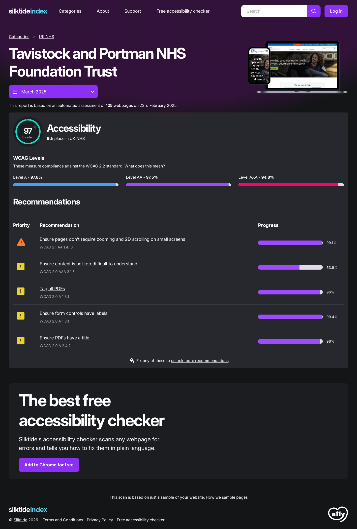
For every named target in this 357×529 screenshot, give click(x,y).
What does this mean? (144, 165)
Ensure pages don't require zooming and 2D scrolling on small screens (112, 239)
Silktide (20, 519)
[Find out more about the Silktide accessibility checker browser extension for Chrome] (178, 431)
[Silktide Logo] (28, 509)
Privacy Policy (100, 519)
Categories (70, 11)
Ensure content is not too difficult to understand (88, 263)
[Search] (274, 11)
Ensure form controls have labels (73, 313)
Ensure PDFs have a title (64, 337)
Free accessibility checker (183, 11)
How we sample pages (227, 497)
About (103, 11)
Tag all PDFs (52, 288)
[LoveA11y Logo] (338, 515)
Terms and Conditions (63, 519)
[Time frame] (53, 91)
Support (132, 11)
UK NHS (46, 36)
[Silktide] (28, 11)
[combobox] (53, 91)
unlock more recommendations (200, 360)
